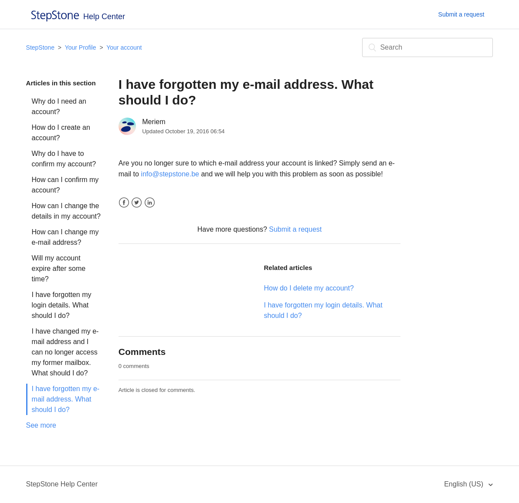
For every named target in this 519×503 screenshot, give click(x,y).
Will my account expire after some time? (59, 268)
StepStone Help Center (62, 484)
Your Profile (80, 47)
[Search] (427, 47)
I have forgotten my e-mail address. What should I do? (66, 399)
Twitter (136, 202)
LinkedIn (149, 202)
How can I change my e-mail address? (65, 237)
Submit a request (461, 14)
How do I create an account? (61, 133)
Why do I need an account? (59, 106)
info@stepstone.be (170, 174)
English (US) (464, 484)
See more (41, 425)
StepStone (40, 47)
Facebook (124, 202)
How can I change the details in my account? (66, 211)
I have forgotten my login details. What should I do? (62, 305)
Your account (124, 47)
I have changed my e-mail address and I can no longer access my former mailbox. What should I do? (65, 352)
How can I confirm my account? (65, 185)
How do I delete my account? (308, 288)
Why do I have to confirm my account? (64, 159)
